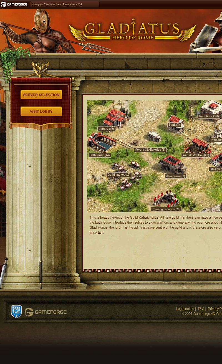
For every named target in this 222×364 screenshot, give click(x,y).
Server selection (41, 95)
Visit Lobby (41, 111)
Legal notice (185, 309)
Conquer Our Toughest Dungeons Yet (56, 4)
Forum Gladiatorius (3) (150, 149)
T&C (201, 309)
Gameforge (46, 312)
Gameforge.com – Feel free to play (15, 4)
